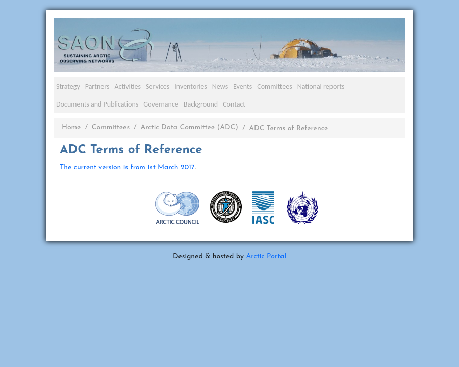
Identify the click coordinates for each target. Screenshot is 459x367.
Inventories (190, 86)
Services (157, 86)
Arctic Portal (266, 256)
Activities (127, 86)
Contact (234, 104)
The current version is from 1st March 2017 (127, 167)
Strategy (68, 86)
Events (242, 86)
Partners (97, 86)
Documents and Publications (97, 104)
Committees (274, 86)
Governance (160, 104)
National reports (321, 86)
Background (201, 104)
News (220, 86)
